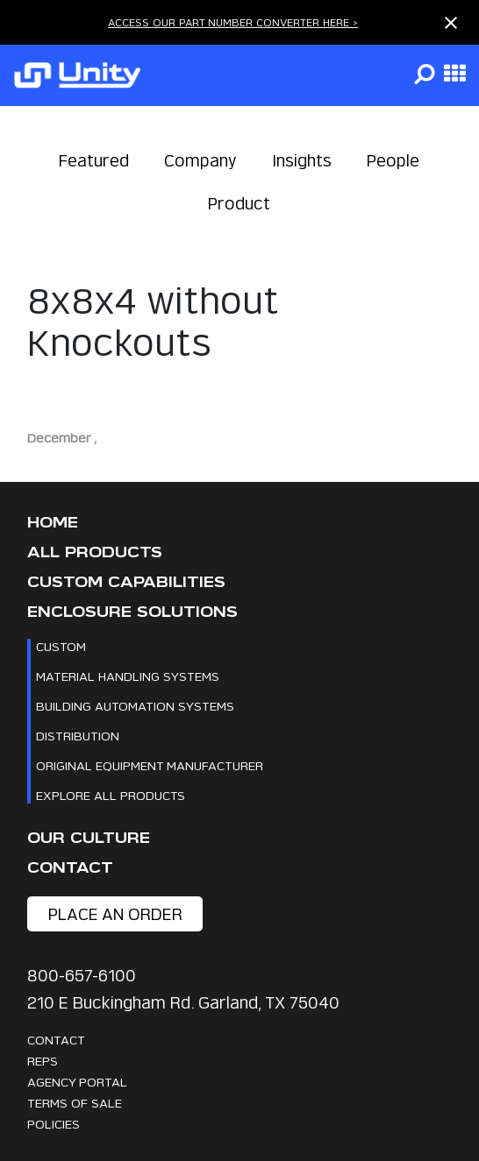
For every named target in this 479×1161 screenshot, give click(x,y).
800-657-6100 (81, 975)
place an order (115, 914)
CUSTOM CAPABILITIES (126, 582)
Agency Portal (77, 1081)
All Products (94, 552)
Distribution (77, 735)
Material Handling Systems (127, 676)
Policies (53, 1123)
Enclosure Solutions (132, 612)
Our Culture (88, 838)
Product (239, 204)
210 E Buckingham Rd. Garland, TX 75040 (183, 1003)
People (393, 161)
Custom (61, 646)
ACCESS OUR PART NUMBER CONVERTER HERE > (233, 22)
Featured (94, 161)
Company (200, 161)
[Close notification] (450, 22)
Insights (302, 161)
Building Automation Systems (135, 705)
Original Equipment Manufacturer (149, 765)
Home (52, 522)
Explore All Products (110, 795)
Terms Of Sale (74, 1102)
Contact (70, 868)
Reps (42, 1060)
